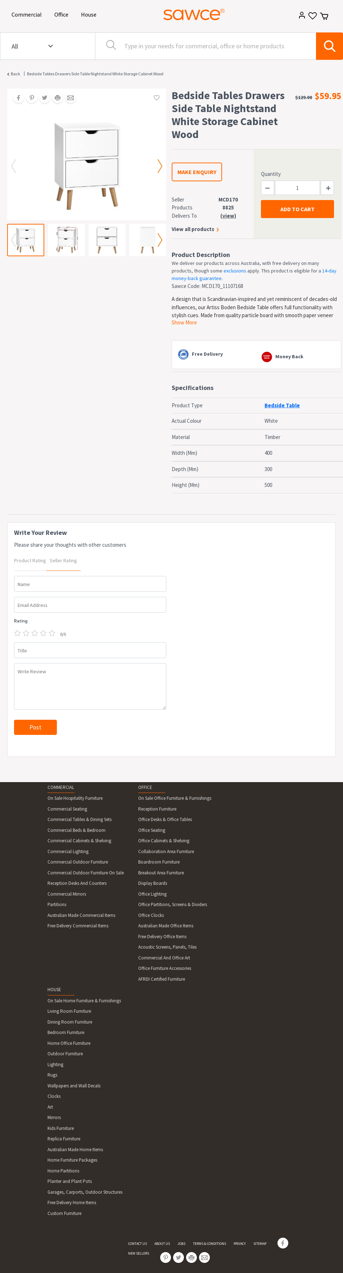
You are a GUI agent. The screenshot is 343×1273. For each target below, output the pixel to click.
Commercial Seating (67, 809)
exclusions (235, 270)
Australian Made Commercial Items (81, 915)
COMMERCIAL (61, 787)
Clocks (54, 1096)
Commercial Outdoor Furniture (78, 862)
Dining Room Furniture (70, 1022)
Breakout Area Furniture (161, 873)
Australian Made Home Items (75, 1149)
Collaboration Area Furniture (166, 851)
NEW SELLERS (138, 1253)
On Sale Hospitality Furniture (75, 798)
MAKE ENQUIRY (196, 172)
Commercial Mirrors (67, 894)
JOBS (181, 1243)
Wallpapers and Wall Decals (74, 1086)
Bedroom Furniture (66, 1032)
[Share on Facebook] (16, 98)
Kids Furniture (61, 1128)
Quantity (271, 173)
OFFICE (145, 787)
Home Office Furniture (69, 1043)
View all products (193, 229)
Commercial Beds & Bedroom (76, 830)
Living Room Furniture (69, 1011)
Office (62, 14)
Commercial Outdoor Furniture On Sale (86, 873)
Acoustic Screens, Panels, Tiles (167, 947)
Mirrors (54, 1117)
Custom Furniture (64, 1213)
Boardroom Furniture (159, 862)
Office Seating (151, 830)
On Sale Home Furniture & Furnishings (84, 1001)
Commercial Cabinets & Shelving (79, 841)
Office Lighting (152, 894)
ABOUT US (162, 1243)
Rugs (52, 1075)
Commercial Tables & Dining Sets (80, 819)
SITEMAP (259, 1243)
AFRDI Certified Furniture (161, 979)
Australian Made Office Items (165, 926)
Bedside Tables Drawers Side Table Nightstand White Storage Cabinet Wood (95, 73)
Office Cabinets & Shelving (163, 841)
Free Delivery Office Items (162, 936)
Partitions (57, 904)
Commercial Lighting (68, 851)
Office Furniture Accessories (164, 968)
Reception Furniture (157, 809)
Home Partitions (63, 1171)
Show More (184, 322)
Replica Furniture (64, 1139)
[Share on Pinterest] (29, 98)
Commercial (28, 14)
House (90, 14)
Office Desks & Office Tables (165, 819)
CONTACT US (137, 1243)
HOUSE (54, 989)
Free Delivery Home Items (72, 1202)
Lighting (55, 1064)
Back (15, 73)
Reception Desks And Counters (77, 883)
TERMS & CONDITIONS (209, 1243)
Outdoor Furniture (65, 1054)
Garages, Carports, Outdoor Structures (85, 1192)
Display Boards (152, 883)
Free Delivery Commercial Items (78, 926)
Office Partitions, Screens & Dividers (172, 904)
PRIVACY (240, 1243)
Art (50, 1107)
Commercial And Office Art (164, 958)
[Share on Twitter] (42, 98)
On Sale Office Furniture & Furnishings (174, 798)
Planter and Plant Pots (70, 1181)
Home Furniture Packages (72, 1160)
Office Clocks (151, 915)
